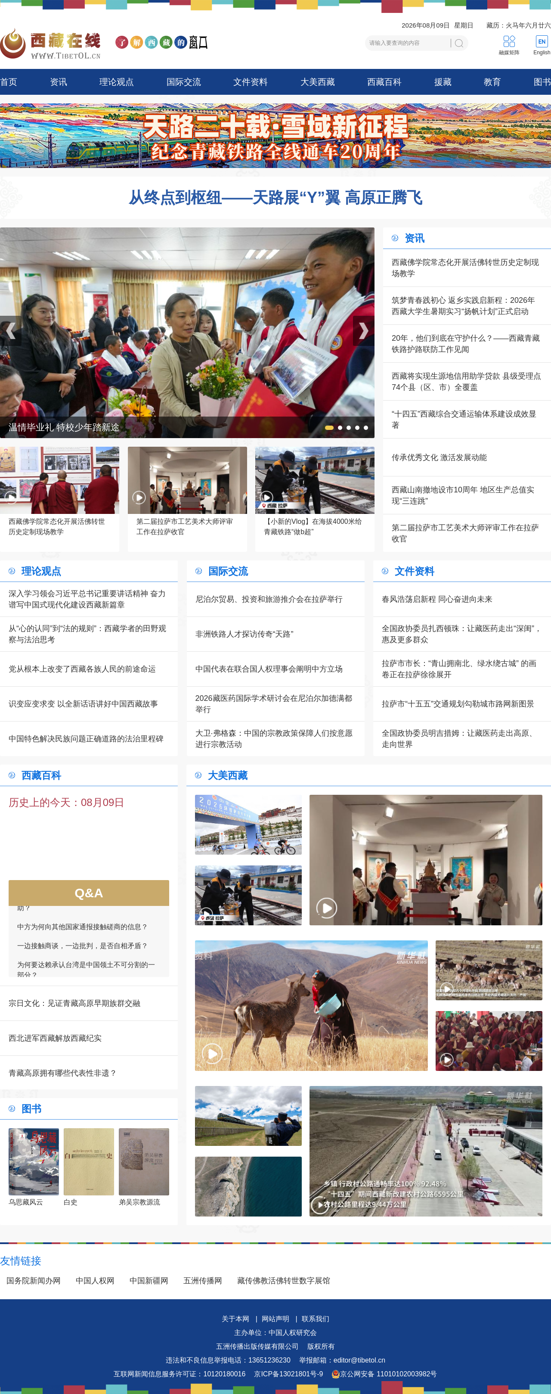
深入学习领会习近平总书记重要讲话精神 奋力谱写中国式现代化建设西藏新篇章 (87, 599)
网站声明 (275, 1318)
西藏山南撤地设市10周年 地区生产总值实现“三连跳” (463, 495)
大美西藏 (317, 82)
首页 (8, 82)
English (541, 53)
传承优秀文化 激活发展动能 (439, 457)
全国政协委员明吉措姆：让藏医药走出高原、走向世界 (459, 739)
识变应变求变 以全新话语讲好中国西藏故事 (83, 704)
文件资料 (250, 82)
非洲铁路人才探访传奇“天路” (244, 634)
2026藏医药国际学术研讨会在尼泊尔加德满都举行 (273, 704)
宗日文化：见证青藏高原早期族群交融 (74, 1003)
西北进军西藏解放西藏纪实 (55, 1038)
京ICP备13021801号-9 (288, 1374)
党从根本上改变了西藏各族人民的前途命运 (82, 669)
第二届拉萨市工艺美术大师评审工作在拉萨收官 (465, 533)
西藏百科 (384, 82)
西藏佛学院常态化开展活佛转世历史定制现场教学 (465, 268)
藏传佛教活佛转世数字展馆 (283, 1280)
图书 (542, 82)
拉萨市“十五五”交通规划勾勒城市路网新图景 (458, 704)
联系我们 (315, 1318)
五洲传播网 (202, 1280)
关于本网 (235, 1318)
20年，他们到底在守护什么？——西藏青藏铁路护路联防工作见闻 (466, 344)
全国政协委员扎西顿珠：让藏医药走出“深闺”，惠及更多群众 (462, 634)
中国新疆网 (149, 1280)
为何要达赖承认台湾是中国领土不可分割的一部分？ (86, 974)
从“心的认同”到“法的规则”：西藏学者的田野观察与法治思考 (87, 634)
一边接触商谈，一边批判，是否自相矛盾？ (82, 949)
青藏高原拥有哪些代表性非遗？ (63, 1073)
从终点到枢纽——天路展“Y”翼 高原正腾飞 (275, 198)
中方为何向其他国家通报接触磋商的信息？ (82, 930)
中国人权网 (95, 1280)
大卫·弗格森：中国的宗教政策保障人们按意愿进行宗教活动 (274, 739)
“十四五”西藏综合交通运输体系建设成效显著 (464, 419)
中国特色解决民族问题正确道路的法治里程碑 (86, 738)
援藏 (443, 82)
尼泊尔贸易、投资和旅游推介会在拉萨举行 (269, 599)
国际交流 (184, 82)
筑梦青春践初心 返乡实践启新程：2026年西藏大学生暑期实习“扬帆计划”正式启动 (463, 306)
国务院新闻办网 (33, 1280)
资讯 (58, 82)
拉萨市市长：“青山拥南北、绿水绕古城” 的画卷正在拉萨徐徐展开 (459, 669)
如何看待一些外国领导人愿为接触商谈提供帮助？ (86, 906)
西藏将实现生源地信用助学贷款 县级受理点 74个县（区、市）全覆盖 (466, 382)
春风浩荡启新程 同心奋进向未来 (437, 599)
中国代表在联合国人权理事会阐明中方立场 (269, 669)
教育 (492, 82)
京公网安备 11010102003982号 (384, 1374)
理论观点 (116, 82)
